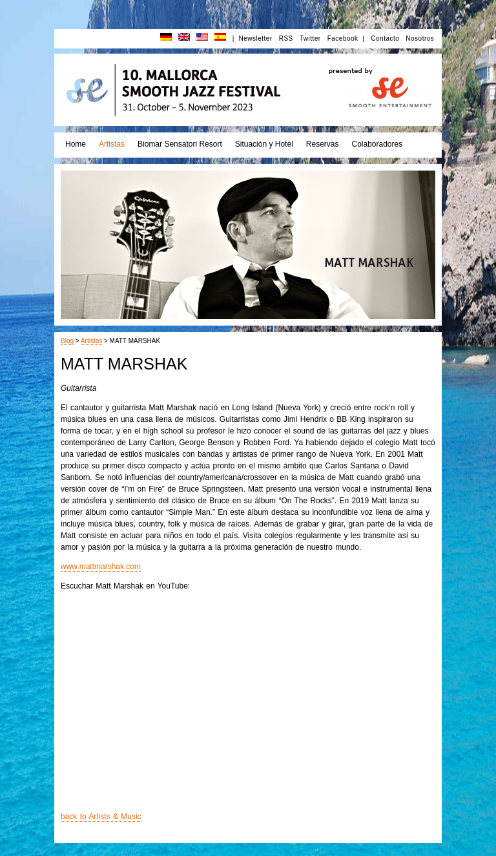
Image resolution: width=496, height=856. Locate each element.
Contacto (385, 38)
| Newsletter (252, 38)
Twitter (310, 38)
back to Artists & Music (101, 816)
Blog (67, 340)
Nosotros (420, 38)
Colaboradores (376, 144)
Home (75, 144)
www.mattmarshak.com (101, 566)
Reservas (322, 144)
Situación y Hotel (264, 144)
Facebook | (346, 38)
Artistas (112, 144)
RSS (286, 38)
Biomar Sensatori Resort (180, 144)
